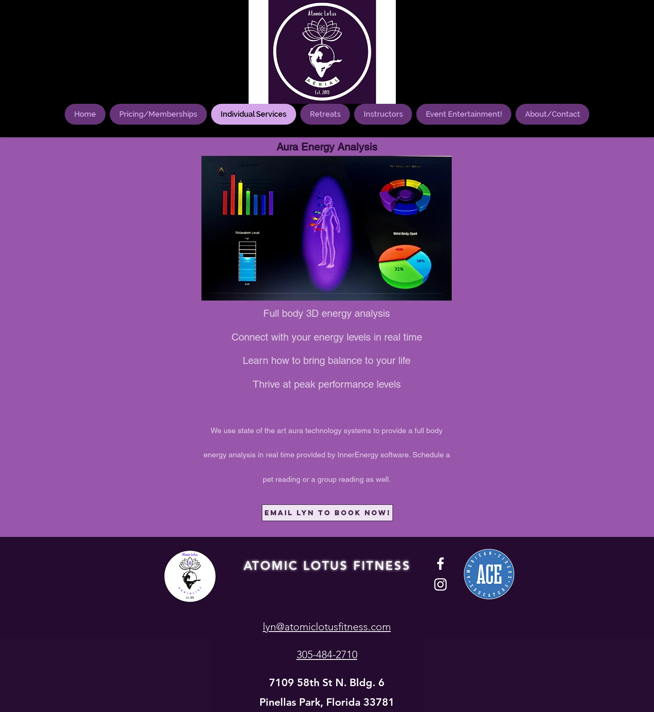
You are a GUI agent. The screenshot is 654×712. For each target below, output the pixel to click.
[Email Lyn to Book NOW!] (327, 512)
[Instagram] (440, 584)
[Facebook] (440, 563)
